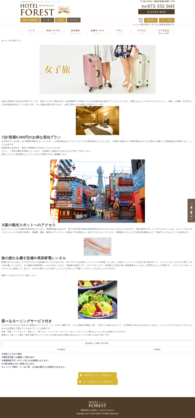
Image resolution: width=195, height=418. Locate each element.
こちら (33, 275)
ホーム (4, 40)
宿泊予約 (140, 20)
